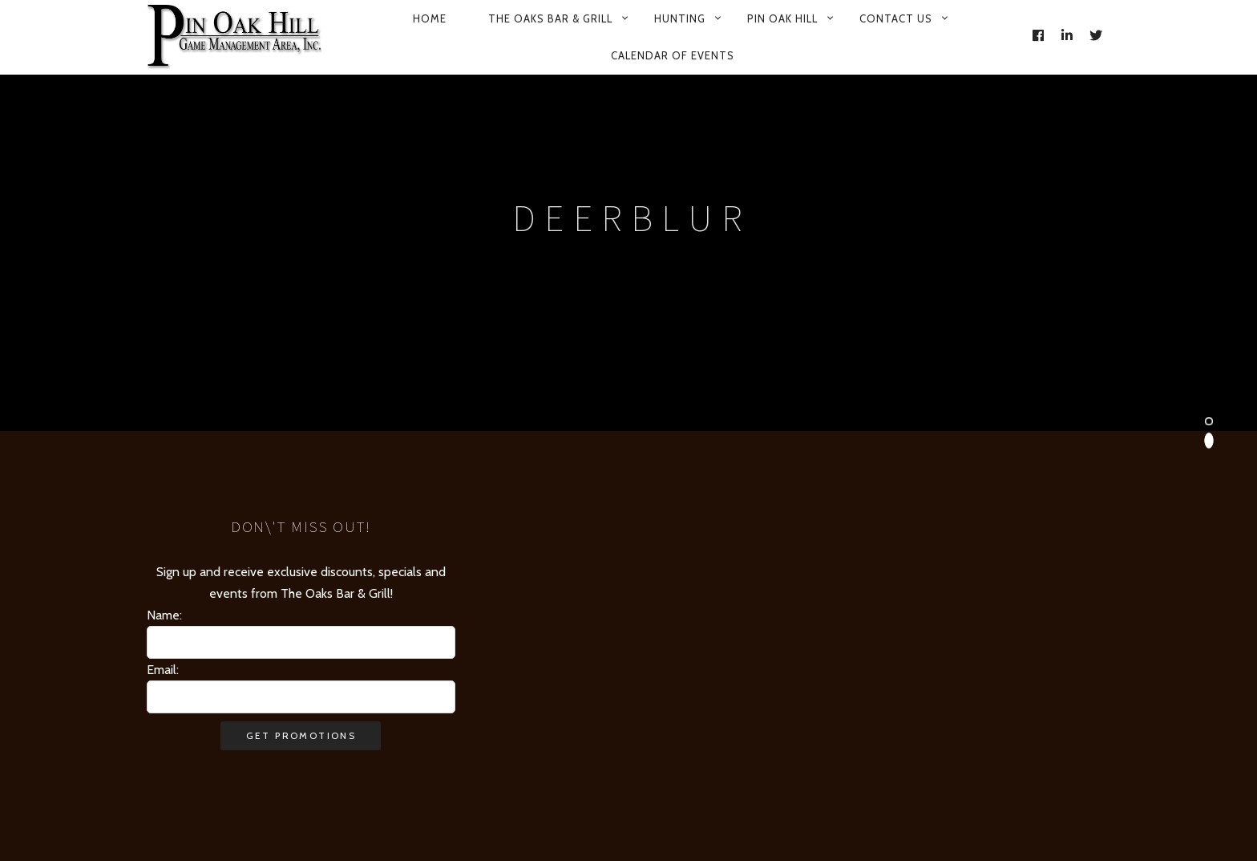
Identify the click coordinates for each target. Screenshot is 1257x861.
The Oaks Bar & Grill (550, 18)
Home (430, 18)
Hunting (679, 18)
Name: (164, 615)
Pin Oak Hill (782, 18)
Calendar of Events (672, 55)
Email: (163, 669)
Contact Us (895, 18)
